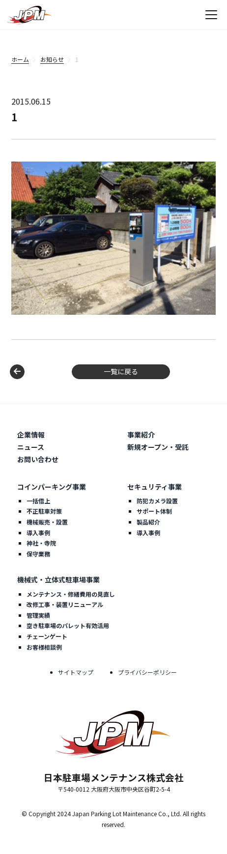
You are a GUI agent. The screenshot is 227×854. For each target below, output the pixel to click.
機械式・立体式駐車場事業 (58, 579)
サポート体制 (154, 511)
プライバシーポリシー (147, 672)
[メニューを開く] (211, 15)
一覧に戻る (121, 371)
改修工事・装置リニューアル (65, 604)
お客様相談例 (44, 647)
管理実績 (38, 615)
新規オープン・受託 (158, 447)
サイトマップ (75, 672)
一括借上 (38, 500)
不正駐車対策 (44, 511)
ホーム (20, 59)
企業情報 (31, 435)
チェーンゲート (47, 636)
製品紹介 (148, 522)
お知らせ (52, 59)
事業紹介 (141, 435)
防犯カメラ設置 (157, 500)
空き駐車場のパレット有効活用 (68, 625)
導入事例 (38, 532)
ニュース (30, 447)
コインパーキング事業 (51, 487)
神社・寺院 (41, 543)
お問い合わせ (37, 459)
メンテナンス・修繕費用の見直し (71, 594)
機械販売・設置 (47, 522)
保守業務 (38, 554)
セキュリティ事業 (154, 487)
